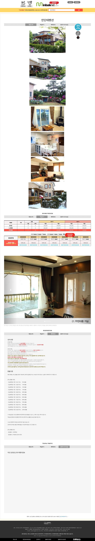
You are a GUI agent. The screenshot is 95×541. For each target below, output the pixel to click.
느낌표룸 (11, 228)
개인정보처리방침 (26, 539)
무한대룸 (11, 230)
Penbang (45, 535)
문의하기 (38, 539)
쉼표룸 (10, 225)
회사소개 (15, 539)
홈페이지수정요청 (62, 539)
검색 (79, 10)
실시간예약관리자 (63, 516)
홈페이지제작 (48, 539)
